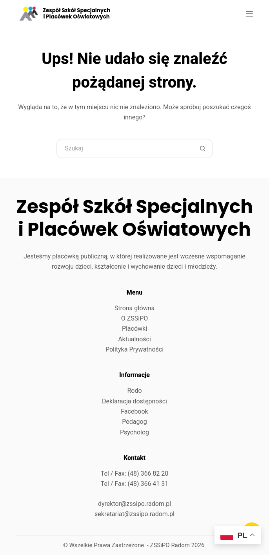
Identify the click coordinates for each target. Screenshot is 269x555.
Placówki (134, 328)
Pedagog (134, 421)
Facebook (134, 411)
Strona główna (135, 308)
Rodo (134, 390)
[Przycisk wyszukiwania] (203, 148)
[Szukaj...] (124, 148)
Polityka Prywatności (134, 349)
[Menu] (249, 13)
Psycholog (134, 432)
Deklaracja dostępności (134, 401)
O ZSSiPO (134, 318)
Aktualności (134, 339)
